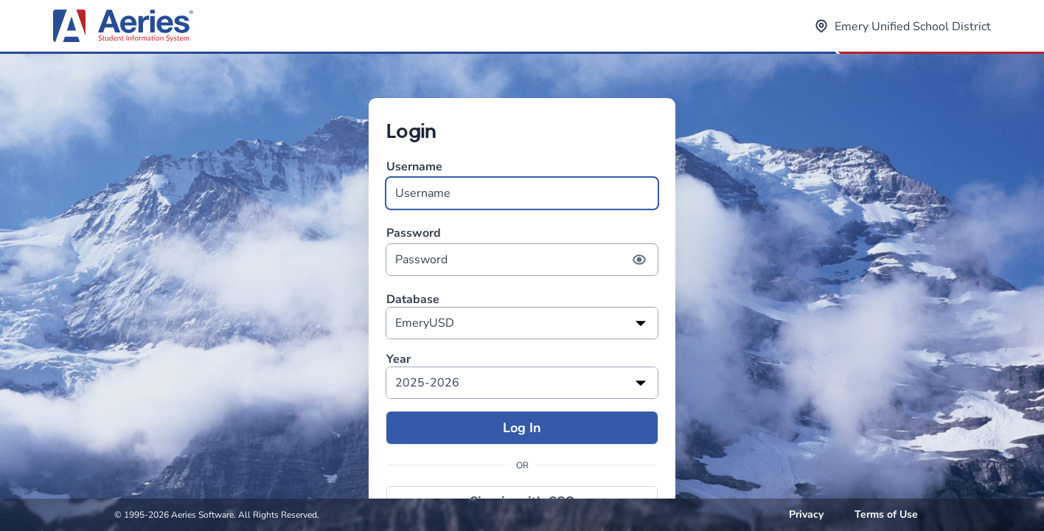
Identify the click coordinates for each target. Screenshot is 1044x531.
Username (522, 184)
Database (412, 300)
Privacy (806, 514)
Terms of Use (886, 514)
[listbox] (522, 323)
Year (398, 359)
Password (522, 250)
